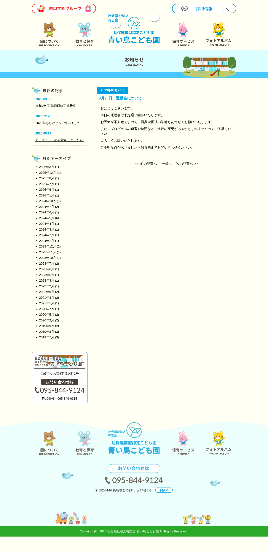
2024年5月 (46, 218)
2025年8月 (46, 178)
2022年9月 (46, 292)
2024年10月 (47, 201)
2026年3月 (46, 167)
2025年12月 (47, 173)
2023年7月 (46, 263)
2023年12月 (47, 246)
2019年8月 (46, 332)
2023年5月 (46, 275)
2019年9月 (46, 326)
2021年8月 (46, 297)
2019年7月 (46, 337)
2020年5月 (46, 314)
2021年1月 (46, 303)
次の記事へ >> (187, 164)
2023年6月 (46, 269)
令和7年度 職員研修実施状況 (55, 106)
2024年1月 (46, 241)
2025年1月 (46, 195)
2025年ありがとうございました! (58, 123)
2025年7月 (46, 184)
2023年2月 (46, 286)
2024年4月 (46, 224)
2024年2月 (46, 235)
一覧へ (167, 164)
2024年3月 (46, 229)
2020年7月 (46, 309)
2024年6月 (46, 212)
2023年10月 (47, 258)
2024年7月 (46, 207)
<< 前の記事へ (146, 164)
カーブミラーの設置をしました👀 (59, 140)
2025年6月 (46, 189)
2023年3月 (46, 280)
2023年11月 (47, 252)
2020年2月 (46, 320)
